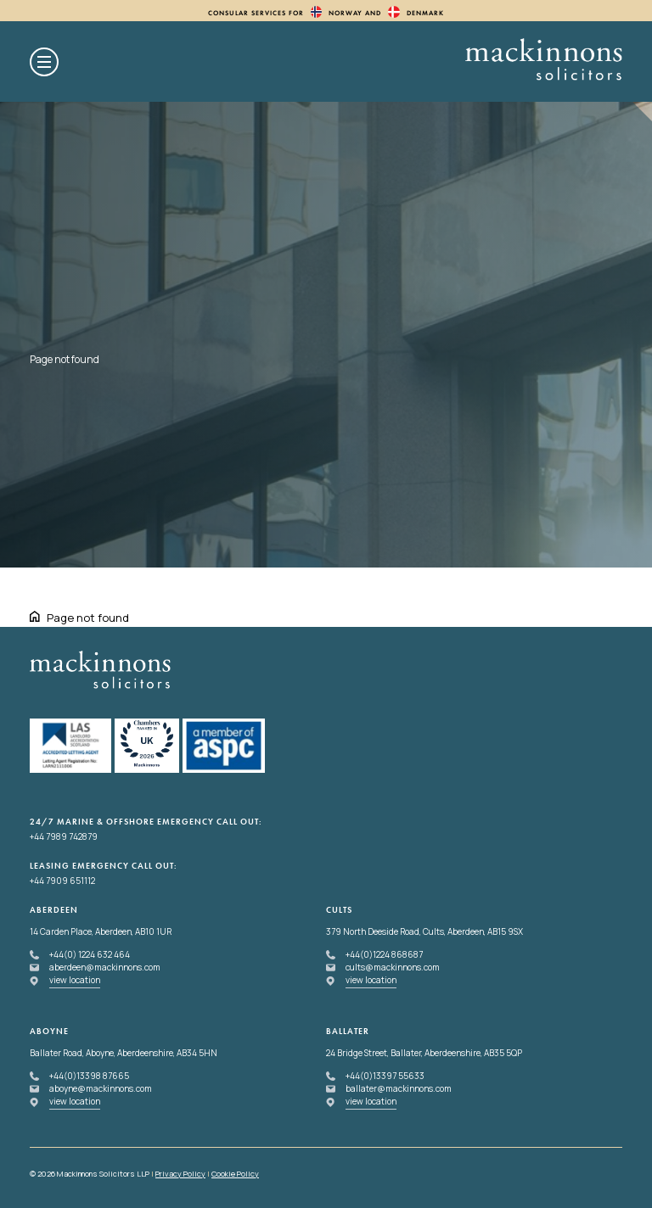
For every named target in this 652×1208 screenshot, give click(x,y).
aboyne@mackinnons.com (100, 1088)
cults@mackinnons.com (393, 967)
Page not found (88, 617)
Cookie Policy (235, 1173)
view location (74, 980)
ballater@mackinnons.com (399, 1088)
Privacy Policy (180, 1173)
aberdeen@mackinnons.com (104, 967)
